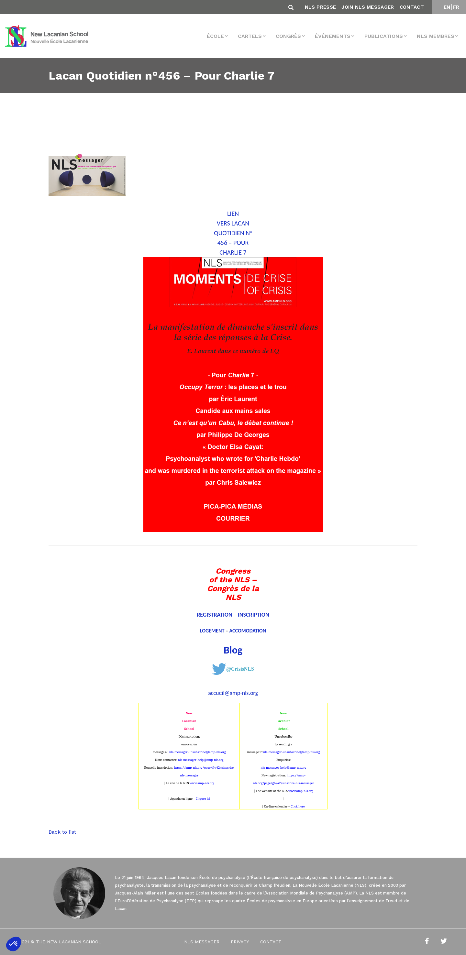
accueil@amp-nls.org (233, 693)
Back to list (62, 832)
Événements (332, 36)
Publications (383, 36)
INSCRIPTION (253, 614)
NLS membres (435, 36)
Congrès (288, 36)
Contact (412, 7)
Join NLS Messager (367, 7)
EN (447, 7)
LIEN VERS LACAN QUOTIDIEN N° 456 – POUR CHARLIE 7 (233, 233)
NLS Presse (320, 7)
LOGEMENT (212, 631)
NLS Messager (201, 941)
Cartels (250, 36)
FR (456, 7)
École (215, 36)
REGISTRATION (214, 614)
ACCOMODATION (247, 631)
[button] (13, 944)
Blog (233, 650)
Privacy (240, 941)
